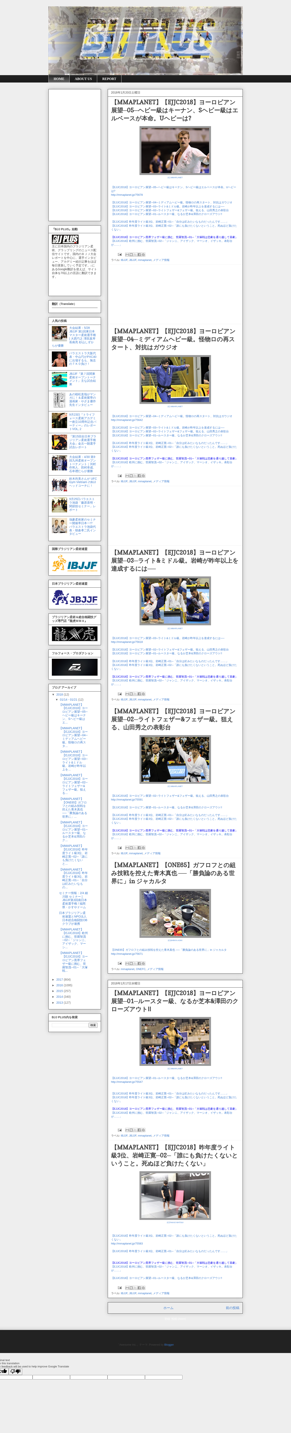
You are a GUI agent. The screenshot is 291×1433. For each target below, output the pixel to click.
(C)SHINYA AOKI (175, 940)
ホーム (168, 1308)
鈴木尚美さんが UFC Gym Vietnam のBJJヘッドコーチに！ (83, 482)
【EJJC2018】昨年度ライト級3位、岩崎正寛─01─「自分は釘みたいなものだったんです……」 (170, 221)
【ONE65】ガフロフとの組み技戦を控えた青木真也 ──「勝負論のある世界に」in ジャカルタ (169, 949)
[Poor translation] (15, 1371)
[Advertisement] (175, 294)
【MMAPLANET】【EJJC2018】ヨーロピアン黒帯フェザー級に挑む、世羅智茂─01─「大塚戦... (73, 961)
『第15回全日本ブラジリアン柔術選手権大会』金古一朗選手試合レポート (82, 442)
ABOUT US (83, 79)
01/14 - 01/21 (69, 699)
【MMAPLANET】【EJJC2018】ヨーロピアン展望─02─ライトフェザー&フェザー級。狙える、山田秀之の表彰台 (173, 719)
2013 (60, 1002)
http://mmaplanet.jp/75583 (127, 1243)
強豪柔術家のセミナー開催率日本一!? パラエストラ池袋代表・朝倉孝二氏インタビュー (82, 526)
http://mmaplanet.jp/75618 (127, 641)
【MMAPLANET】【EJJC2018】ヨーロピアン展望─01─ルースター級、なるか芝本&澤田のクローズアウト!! (175, 1001)
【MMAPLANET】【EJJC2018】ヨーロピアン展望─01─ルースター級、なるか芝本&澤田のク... (73, 831)
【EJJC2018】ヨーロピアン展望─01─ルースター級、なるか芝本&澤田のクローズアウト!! (166, 214)
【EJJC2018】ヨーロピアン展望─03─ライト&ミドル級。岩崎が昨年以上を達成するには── (168, 206)
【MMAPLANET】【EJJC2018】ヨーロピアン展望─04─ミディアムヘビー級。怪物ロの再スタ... (73, 737)
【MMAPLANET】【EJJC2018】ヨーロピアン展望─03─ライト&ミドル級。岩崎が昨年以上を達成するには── (175, 560)
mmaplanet (145, 260)
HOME (59, 79)
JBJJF (133, 260)
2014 (60, 996)
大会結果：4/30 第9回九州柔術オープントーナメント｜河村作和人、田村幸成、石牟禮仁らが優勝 (82, 464)
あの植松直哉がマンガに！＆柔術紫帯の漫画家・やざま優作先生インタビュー (82, 399)
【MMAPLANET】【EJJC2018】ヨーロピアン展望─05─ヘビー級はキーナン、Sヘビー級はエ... (73, 713)
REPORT (109, 79)
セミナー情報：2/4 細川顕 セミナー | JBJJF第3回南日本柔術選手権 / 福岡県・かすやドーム (73, 900)
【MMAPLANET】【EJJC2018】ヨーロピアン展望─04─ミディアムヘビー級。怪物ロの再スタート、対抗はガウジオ (173, 339)
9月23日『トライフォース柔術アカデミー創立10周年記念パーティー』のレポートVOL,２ (82, 421)
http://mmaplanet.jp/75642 (127, 420)
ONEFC (141, 969)
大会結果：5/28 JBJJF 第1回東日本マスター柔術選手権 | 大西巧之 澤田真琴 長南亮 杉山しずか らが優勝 (74, 336)
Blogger (169, 1344)
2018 (60, 694)
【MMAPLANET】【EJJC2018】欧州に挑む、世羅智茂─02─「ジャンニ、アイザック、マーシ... (73, 938)
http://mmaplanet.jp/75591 (127, 799)
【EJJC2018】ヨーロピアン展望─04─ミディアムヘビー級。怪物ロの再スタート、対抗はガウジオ (172, 202)
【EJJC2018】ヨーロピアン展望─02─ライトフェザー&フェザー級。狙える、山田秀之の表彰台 (170, 210)
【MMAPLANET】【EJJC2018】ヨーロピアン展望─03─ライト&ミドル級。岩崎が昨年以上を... (73, 760)
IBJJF (124, 260)
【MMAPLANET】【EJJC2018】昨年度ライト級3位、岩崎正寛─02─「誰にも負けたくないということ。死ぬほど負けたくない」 (174, 1155)
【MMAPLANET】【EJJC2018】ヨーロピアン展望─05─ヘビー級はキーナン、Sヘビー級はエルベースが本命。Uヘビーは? (175, 110)
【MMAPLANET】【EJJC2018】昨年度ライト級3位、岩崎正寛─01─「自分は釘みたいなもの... (73, 878)
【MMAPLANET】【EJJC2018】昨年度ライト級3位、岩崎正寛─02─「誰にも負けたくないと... (73, 854)
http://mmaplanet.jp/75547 (127, 1081)
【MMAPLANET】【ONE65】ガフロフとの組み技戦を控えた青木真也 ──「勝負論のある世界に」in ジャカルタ (173, 873)
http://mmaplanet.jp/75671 (127, 953)
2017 (60, 979)
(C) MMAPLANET (175, 177)
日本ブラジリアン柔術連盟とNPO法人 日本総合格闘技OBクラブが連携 (73, 918)
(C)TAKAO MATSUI (175, 1222)
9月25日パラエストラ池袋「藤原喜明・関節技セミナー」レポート (82, 504)
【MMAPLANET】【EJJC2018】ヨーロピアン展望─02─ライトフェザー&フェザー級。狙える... (73, 784)
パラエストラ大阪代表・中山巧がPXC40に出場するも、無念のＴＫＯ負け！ (82, 358)
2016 (60, 985)
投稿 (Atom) (178, 1318)
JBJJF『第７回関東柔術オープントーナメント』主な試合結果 (82, 379)
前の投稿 (232, 1308)
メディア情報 (161, 260)
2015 (60, 991)
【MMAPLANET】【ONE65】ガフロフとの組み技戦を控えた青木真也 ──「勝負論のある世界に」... (73, 807)
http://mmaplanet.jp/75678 (127, 194)
